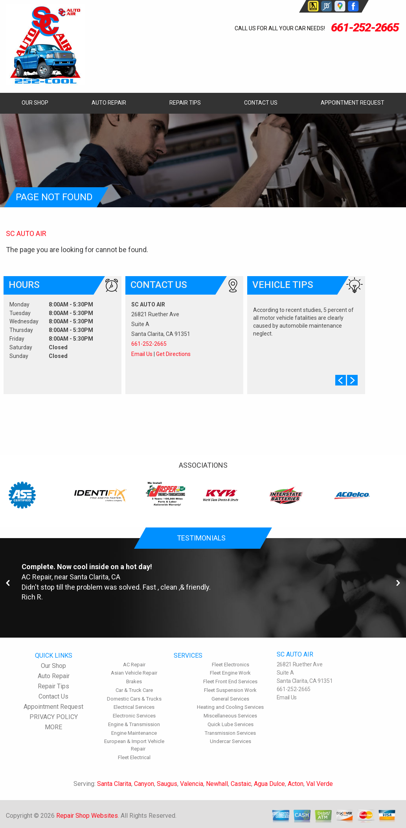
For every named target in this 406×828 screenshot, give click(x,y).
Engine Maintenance (134, 733)
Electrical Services (134, 707)
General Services (230, 699)
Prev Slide (340, 380)
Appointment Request (352, 103)
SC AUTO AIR (26, 233)
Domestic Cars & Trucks (134, 699)
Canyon (144, 783)
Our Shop (35, 103)
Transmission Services (230, 733)
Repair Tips (185, 103)
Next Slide (352, 380)
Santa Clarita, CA (95, 577)
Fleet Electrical (134, 757)
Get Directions (173, 354)
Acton (295, 783)
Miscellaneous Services (230, 716)
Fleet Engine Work (230, 673)
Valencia (191, 783)
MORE (53, 727)
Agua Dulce (269, 783)
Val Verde (319, 783)
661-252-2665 (365, 27)
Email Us (141, 354)
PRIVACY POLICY (53, 717)
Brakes (134, 681)
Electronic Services (134, 716)
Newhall (217, 783)
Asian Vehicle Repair (134, 673)
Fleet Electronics (230, 665)
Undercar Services (230, 741)
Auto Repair (109, 103)
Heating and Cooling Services (230, 707)
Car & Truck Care (134, 690)
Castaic (241, 783)
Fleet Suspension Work (230, 690)
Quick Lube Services (231, 724)
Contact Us (260, 103)
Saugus (167, 783)
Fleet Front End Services (230, 681)
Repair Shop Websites (87, 815)
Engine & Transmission (134, 724)
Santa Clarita (114, 783)
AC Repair (36, 577)
